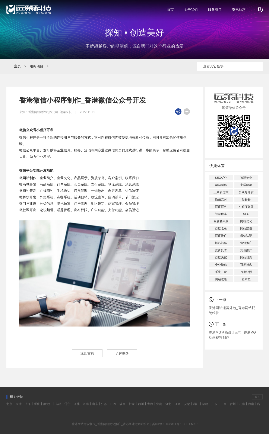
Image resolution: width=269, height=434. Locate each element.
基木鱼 (246, 279)
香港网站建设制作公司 (43, 112)
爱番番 (246, 199)
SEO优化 (221, 177)
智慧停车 (221, 214)
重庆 (37, 404)
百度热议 (221, 257)
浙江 (196, 404)
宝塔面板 (246, 185)
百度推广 (221, 235)
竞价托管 (221, 250)
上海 (28, 404)
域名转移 (221, 243)
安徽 (187, 404)
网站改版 (221, 279)
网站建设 (246, 228)
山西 (113, 404)
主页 (17, 66)
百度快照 (246, 272)
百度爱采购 (220, 221)
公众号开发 (246, 192)
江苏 (104, 404)
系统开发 (221, 272)
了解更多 (122, 353)
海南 (251, 404)
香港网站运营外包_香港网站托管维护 (232, 310)
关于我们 (191, 10)
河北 (77, 404)
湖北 (168, 404)
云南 (242, 404)
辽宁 (67, 404)
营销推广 (246, 243)
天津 (19, 404)
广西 (224, 404)
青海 (150, 404)
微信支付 (221, 199)
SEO (246, 214)
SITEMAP (190, 424)
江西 (178, 404)
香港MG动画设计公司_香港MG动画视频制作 (232, 335)
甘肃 (132, 404)
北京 (9, 404)
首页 (170, 10)
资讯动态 (239, 10)
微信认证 (246, 235)
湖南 (159, 404)
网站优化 (246, 221)
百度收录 (221, 228)
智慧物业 (246, 177)
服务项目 (215, 10)
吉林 (58, 404)
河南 (86, 404)
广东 (214, 404)
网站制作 (29, 178)
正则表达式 (220, 192)
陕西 (123, 404)
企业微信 (221, 264)
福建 (205, 404)
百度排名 (246, 264)
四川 (141, 404)
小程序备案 (246, 206)
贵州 (233, 404)
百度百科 (221, 206)
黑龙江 (47, 404)
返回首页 (87, 353)
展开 (257, 397)
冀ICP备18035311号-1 (167, 424)
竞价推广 (246, 250)
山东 (95, 404)
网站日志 (246, 257)
